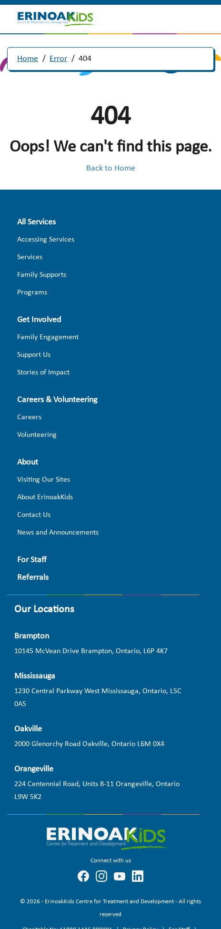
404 (85, 58)
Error (58, 58)
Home (27, 58)
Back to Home (110, 168)
